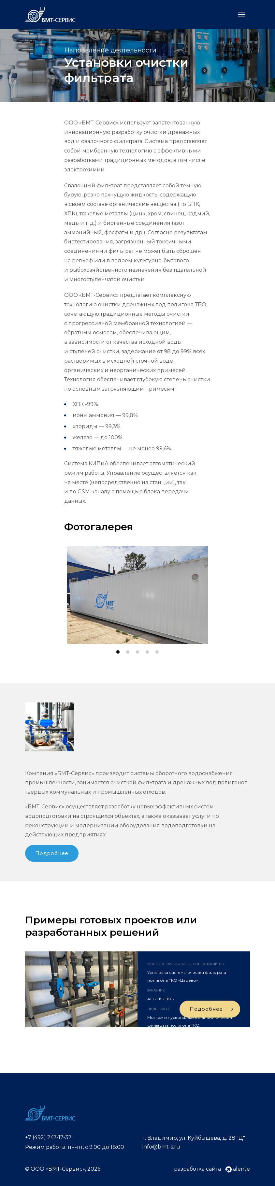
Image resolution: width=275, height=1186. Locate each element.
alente (237, 1169)
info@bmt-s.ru (161, 1147)
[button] (118, 652)
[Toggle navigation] (241, 14)
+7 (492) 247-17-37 (48, 1137)
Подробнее (51, 853)
